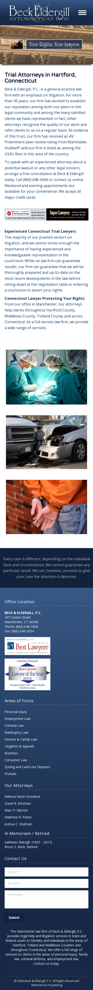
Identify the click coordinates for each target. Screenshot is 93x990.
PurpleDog (54, 985)
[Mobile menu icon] (82, 13)
